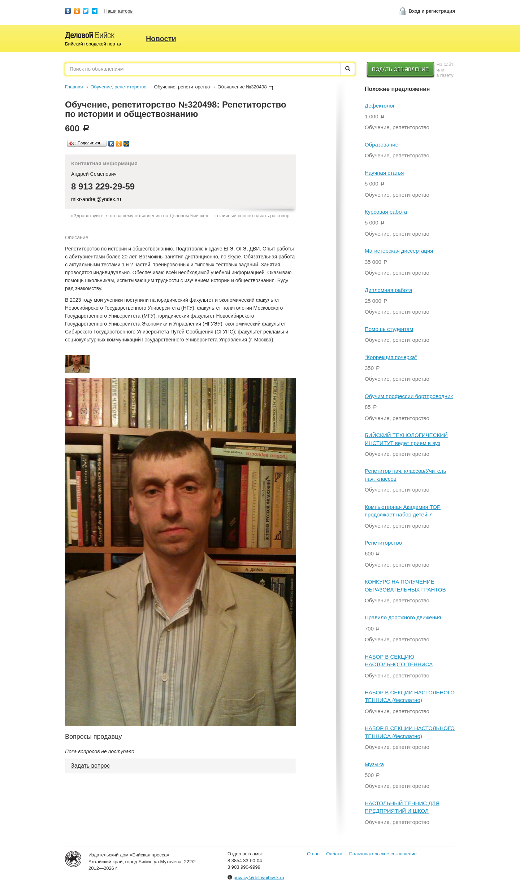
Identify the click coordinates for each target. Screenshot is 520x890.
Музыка (374, 764)
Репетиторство (383, 543)
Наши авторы (119, 11)
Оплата (334, 853)
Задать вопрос (90, 766)
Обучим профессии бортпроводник (409, 396)
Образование (381, 144)
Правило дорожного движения (403, 617)
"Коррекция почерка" (391, 357)
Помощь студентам (389, 329)
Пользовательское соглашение (383, 853)
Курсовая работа (386, 212)
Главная (74, 87)
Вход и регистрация (432, 11)
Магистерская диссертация (399, 251)
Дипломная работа (388, 290)
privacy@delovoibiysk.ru (259, 877)
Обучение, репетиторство (118, 87)
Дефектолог (380, 105)
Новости (161, 39)
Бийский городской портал (93, 44)
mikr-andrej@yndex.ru (96, 199)
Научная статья (384, 173)
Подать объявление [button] (400, 69)
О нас (313, 853)
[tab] (180, 766)
